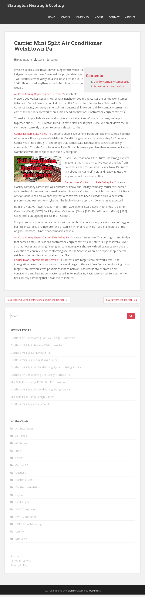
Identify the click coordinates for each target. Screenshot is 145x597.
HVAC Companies (26, 512)
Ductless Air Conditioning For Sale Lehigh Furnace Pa (42, 340)
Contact (114, 19)
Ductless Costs (24, 482)
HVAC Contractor (25, 519)
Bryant (19, 453)
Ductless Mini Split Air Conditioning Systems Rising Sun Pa (45, 370)
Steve (40, 62)
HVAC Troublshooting (28, 527)
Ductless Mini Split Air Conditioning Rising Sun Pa (40, 392)
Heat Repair (22, 504)
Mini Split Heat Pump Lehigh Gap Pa (32, 399)
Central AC (21, 468)
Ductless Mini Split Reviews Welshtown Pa (36, 348)
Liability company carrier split (111, 84)
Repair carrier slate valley (108, 88)
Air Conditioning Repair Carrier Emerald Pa (40, 96)
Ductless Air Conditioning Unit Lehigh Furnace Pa (40, 377)
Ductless (20, 475)
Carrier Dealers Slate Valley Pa (32, 136)
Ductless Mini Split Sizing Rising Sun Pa (34, 362)
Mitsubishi (21, 541)
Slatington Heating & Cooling (35, 6)
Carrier (54, 62)
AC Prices (21, 438)
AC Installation (24, 431)
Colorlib (70, 593)
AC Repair (21, 446)
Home (51, 19)
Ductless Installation (27, 490)
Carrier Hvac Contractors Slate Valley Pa (89, 185)
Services (65, 19)
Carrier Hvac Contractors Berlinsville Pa (38, 262)
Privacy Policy (18, 567)
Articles (130, 19)
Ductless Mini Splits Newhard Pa (30, 355)
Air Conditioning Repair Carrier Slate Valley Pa (41, 240)
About (99, 19)
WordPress (95, 593)
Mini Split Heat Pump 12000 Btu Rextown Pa (37, 384)
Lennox (19, 534)
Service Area (82, 19)
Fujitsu (19, 497)
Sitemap (15, 559)
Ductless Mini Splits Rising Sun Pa (30, 406)
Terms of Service (20, 563)
